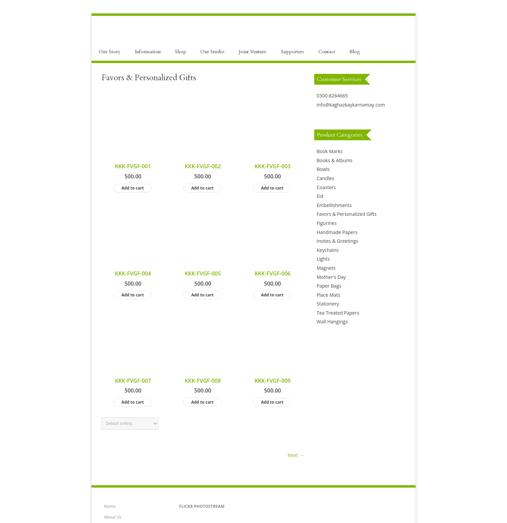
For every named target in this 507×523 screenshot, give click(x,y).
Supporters (292, 52)
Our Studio (212, 52)
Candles (325, 178)
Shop (180, 52)
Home (109, 365)
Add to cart (133, 131)
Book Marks (330, 151)
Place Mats (328, 295)
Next (296, 285)
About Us (112, 376)
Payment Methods (121, 408)
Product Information (123, 397)
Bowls (323, 169)
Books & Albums (335, 160)
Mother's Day (331, 277)
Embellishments (334, 205)
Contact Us (114, 473)
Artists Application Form (126, 451)
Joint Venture (253, 52)
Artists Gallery (117, 462)
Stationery (328, 303)
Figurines (327, 223)
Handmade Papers (337, 232)
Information (148, 52)
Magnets (326, 268)
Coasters (326, 187)
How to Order (117, 419)
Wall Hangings (332, 321)
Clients (110, 484)
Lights (323, 259)
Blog (354, 52)
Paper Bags (329, 286)
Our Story (110, 52)
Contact (326, 52)
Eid (320, 196)
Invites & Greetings (337, 241)
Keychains (328, 250)
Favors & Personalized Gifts (347, 214)
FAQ (108, 430)
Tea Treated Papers (338, 313)
